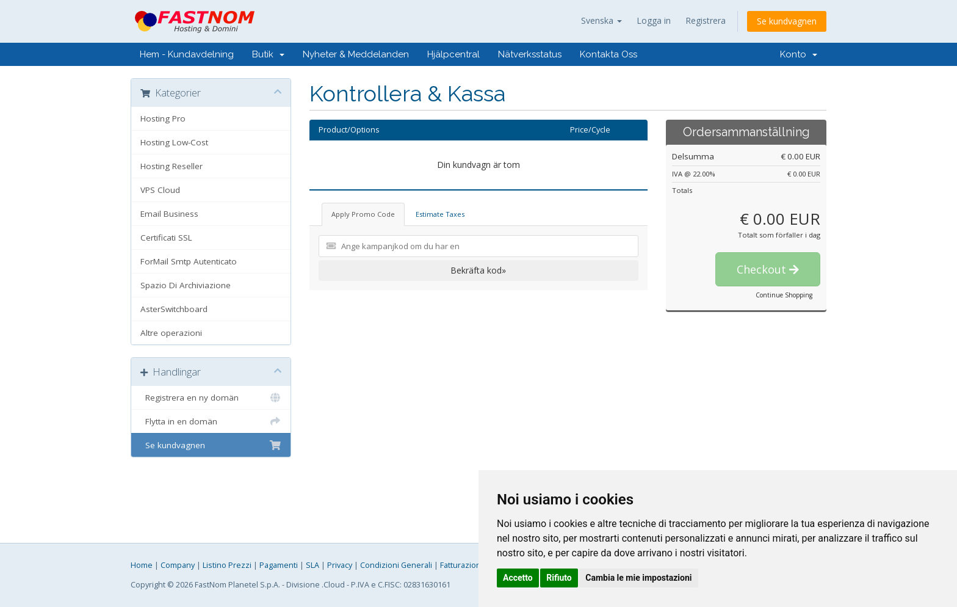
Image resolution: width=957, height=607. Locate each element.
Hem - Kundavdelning (187, 54)
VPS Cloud (160, 189)
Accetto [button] (518, 578)
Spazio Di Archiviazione (185, 285)
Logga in (654, 20)
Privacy (339, 565)
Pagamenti (278, 565)
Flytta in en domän (210, 421)
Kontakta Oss (608, 54)
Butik (268, 54)
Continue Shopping (784, 295)
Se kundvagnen (787, 21)
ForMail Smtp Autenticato (188, 261)
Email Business (169, 213)
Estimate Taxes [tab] (440, 214)
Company (178, 565)
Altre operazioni (171, 332)
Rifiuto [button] (559, 578)
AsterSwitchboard (174, 309)
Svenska (601, 20)
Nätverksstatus (530, 54)
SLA (312, 565)
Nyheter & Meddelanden (356, 54)
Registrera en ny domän (210, 397)
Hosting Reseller (171, 166)
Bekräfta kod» (478, 270)
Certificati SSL (166, 237)
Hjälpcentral (453, 54)
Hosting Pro (163, 118)
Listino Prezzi (227, 565)
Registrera (705, 20)
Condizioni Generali (396, 565)
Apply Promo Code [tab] (363, 214)
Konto (798, 54)
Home (142, 565)
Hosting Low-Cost (174, 142)
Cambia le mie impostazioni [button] (638, 578)
